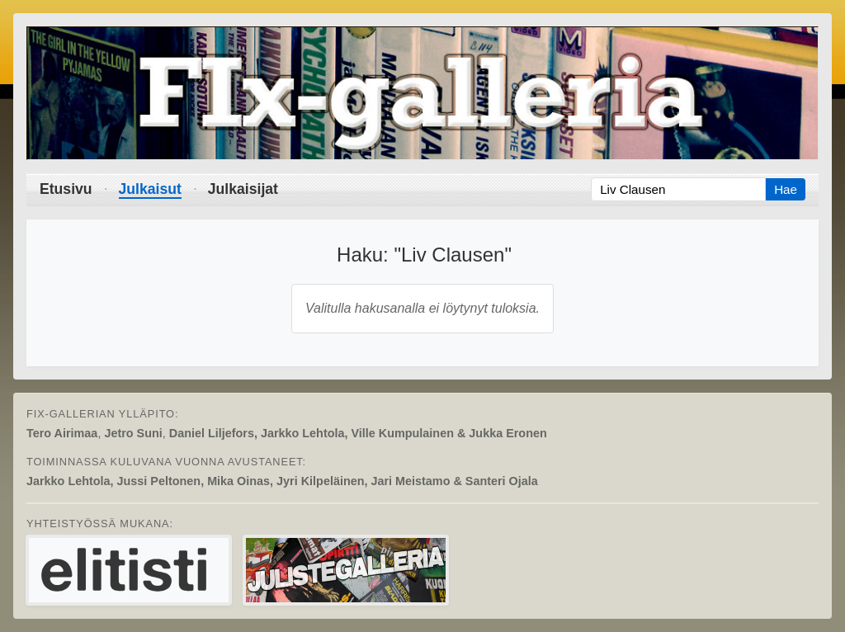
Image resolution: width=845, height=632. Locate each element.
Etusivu (66, 189)
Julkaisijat (243, 189)
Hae (785, 189)
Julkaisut (150, 189)
